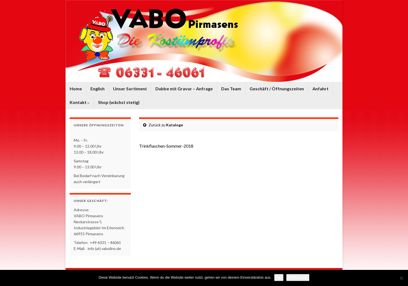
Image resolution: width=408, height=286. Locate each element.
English (97, 88)
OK (279, 277)
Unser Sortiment (130, 88)
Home (76, 88)
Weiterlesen (297, 277)
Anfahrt (320, 88)
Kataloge (174, 125)
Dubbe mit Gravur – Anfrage (184, 88)
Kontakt (80, 102)
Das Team (231, 88)
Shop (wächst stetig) (119, 102)
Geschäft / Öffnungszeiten (277, 88)
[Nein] (401, 278)
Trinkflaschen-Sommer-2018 (166, 145)
